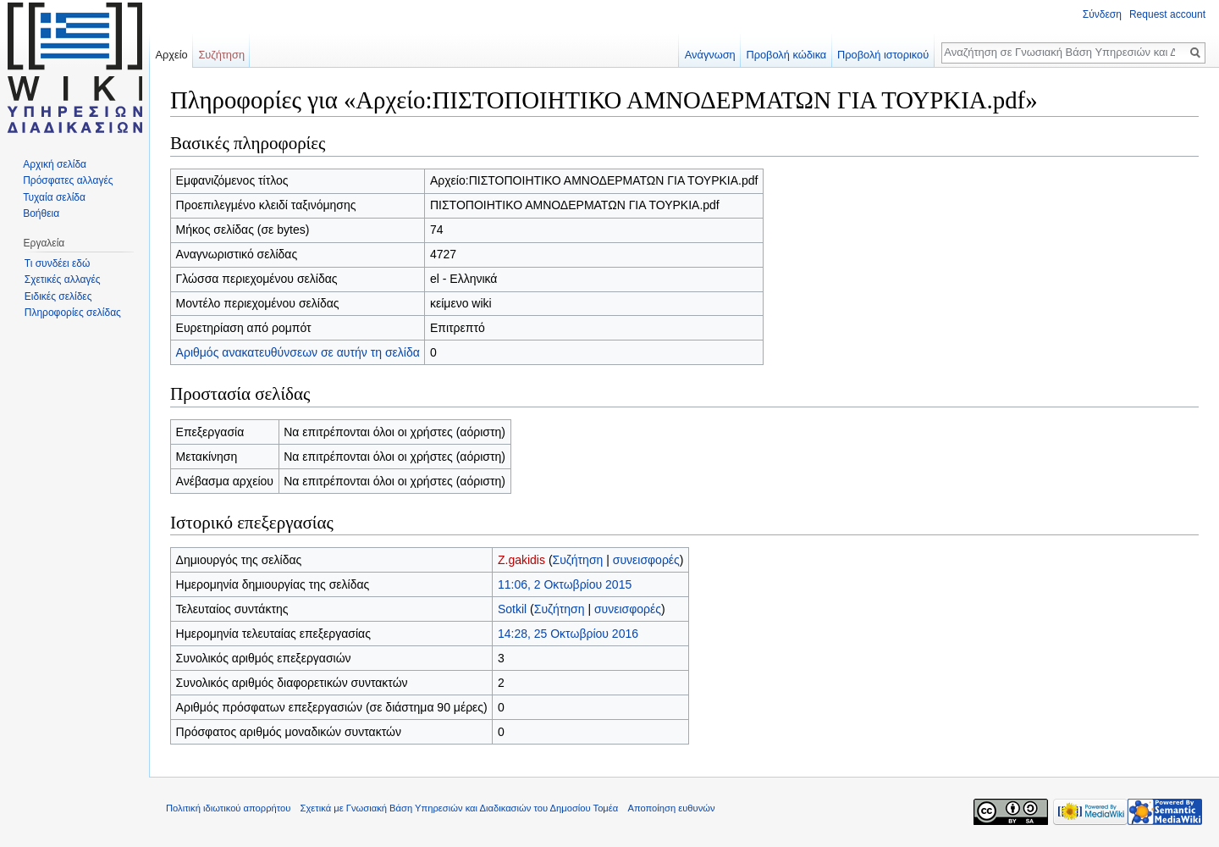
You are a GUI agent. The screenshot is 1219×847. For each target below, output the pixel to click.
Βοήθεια (41, 213)
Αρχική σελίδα (54, 164)
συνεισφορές (646, 560)
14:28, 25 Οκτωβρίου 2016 (568, 633)
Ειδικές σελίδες (58, 296)
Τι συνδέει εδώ (58, 263)
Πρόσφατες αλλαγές (68, 180)
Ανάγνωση (710, 54)
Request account (1167, 14)
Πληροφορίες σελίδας (73, 312)
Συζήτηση (578, 560)
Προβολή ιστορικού (883, 54)
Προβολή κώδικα (786, 54)
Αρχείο (171, 54)
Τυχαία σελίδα (54, 197)
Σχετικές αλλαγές (63, 279)
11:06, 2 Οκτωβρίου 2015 (565, 584)
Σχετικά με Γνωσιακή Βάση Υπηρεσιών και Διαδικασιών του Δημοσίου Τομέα (460, 808)
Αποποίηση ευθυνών (670, 808)
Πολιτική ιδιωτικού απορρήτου (228, 808)
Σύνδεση (1102, 14)
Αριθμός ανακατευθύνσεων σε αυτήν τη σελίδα (298, 352)
